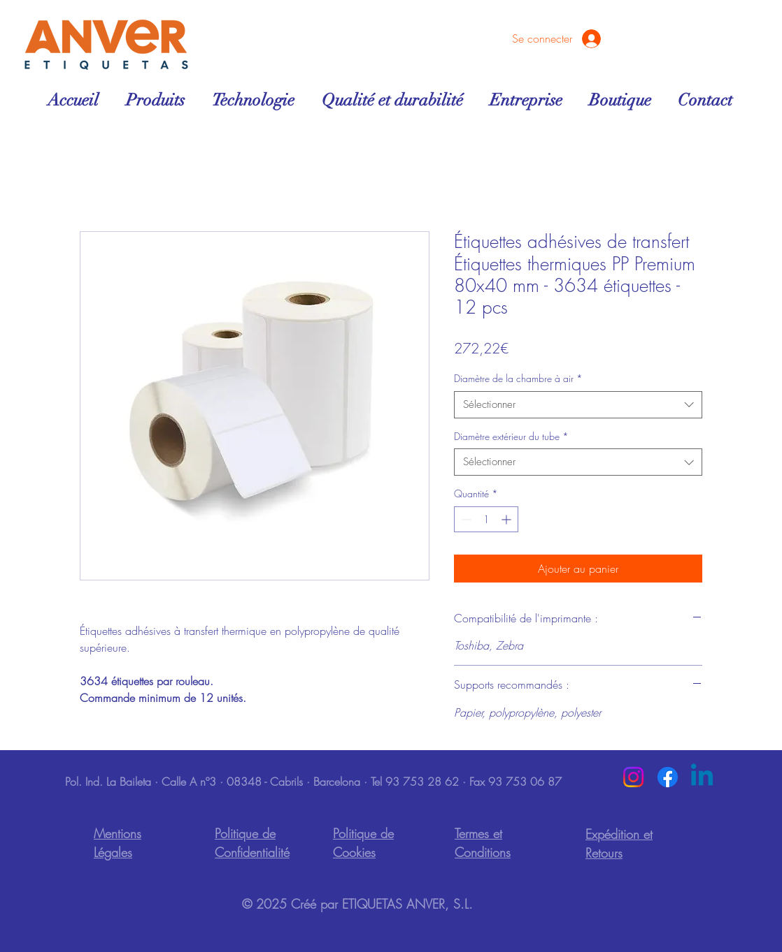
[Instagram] (633, 777)
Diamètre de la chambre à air (518, 378)
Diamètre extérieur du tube (511, 436)
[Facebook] (667, 777)
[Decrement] (465, 519)
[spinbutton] (486, 519)
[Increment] (507, 519)
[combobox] (578, 404)
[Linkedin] (702, 777)
